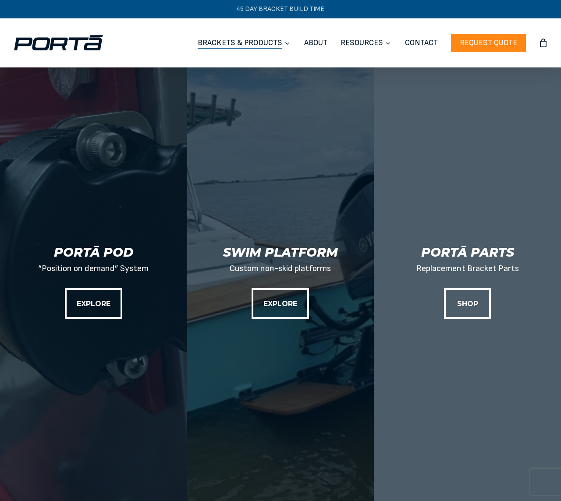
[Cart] (543, 43)
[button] (93, 303)
